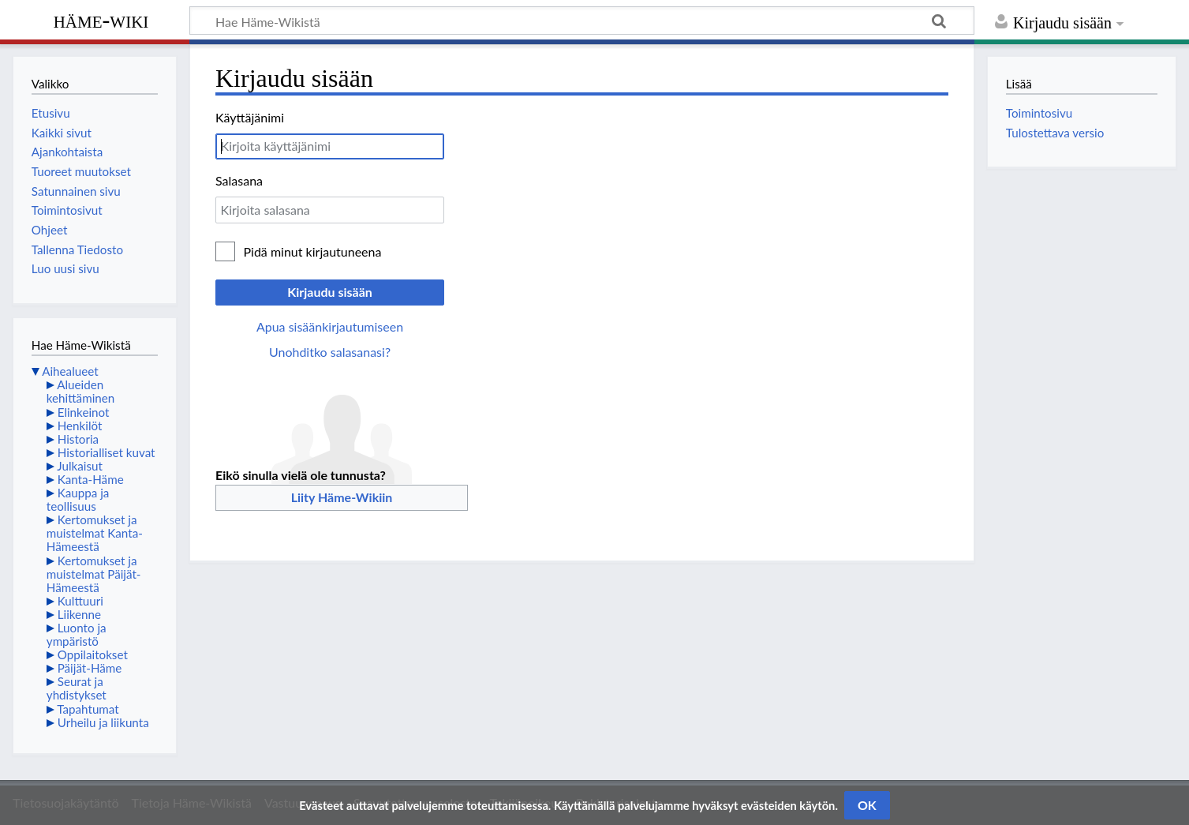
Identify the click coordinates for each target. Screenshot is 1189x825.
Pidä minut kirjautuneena (313, 251)
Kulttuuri (80, 601)
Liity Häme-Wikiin (342, 496)
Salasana (239, 180)
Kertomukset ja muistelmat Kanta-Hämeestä (95, 532)
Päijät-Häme (90, 668)
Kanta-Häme (91, 479)
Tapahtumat (88, 709)
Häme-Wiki (101, 19)
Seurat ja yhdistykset (77, 688)
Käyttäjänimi (249, 117)
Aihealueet (70, 371)
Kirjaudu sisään (329, 291)
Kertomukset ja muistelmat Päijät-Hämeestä (94, 573)
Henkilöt (80, 425)
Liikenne (79, 614)
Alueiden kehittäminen (80, 391)
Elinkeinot (84, 412)
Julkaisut (80, 466)
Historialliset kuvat (106, 452)
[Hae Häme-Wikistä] (582, 20)
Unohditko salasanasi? (330, 351)
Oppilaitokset (93, 654)
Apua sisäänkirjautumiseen (329, 326)
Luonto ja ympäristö (77, 634)
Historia (78, 439)
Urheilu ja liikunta (103, 722)
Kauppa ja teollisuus (78, 499)
